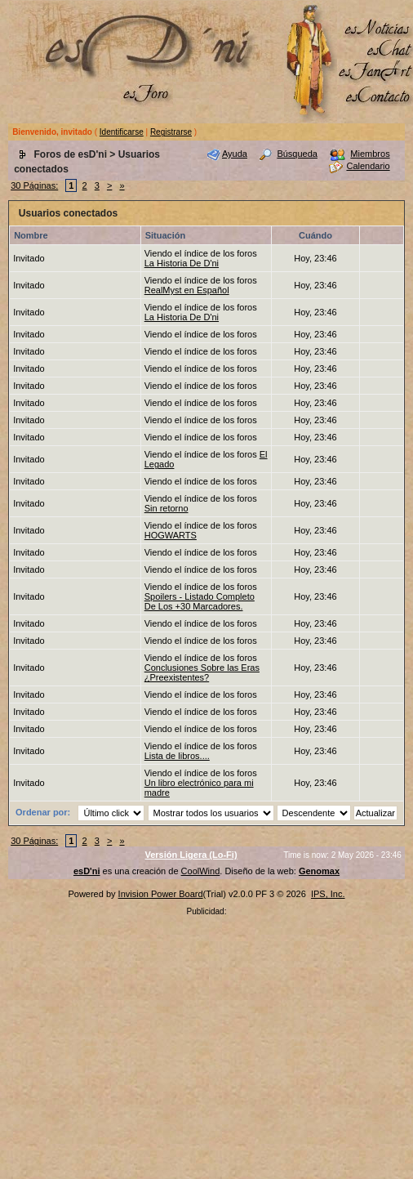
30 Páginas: (34, 185)
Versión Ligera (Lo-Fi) (190, 855)
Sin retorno (166, 508)
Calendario (367, 166)
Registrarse (171, 131)
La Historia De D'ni (181, 263)
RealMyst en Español (186, 290)
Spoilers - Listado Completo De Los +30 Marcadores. (199, 601)
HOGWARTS (170, 535)
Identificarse (122, 131)
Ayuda (234, 154)
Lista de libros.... (177, 756)
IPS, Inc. (328, 894)
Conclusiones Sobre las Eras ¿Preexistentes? (202, 672)
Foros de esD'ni (70, 154)
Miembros (369, 154)
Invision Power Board (160, 894)
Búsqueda (297, 154)
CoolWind (200, 871)
